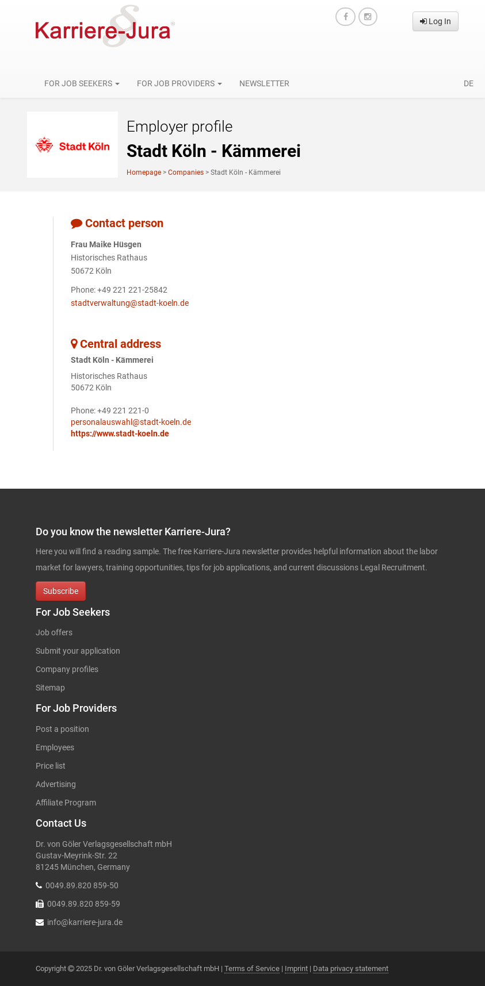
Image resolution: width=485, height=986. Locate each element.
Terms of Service (252, 968)
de (468, 83)
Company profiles (67, 669)
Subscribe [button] (60, 591)
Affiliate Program (66, 802)
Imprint (296, 968)
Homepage (144, 172)
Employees (55, 747)
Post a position (62, 729)
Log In (435, 21)
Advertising (56, 784)
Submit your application (78, 650)
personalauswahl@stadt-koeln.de (131, 422)
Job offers (54, 632)
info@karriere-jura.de (85, 922)
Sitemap (50, 687)
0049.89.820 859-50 (82, 885)
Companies (186, 172)
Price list (51, 765)
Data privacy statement (350, 968)
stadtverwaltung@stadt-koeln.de (130, 303)
